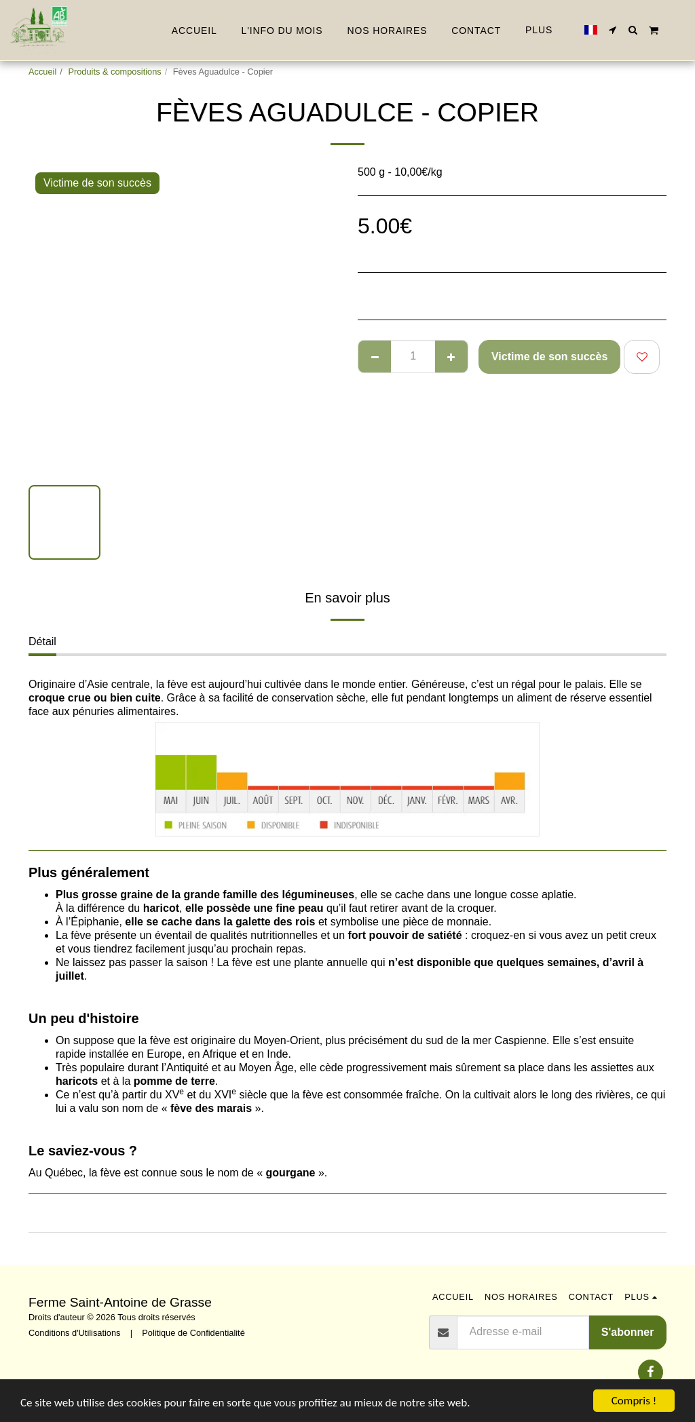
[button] (612, 30)
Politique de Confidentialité (193, 1333)
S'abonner (627, 1332)
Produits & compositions (114, 71)
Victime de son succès (549, 356)
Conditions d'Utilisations (74, 1333)
